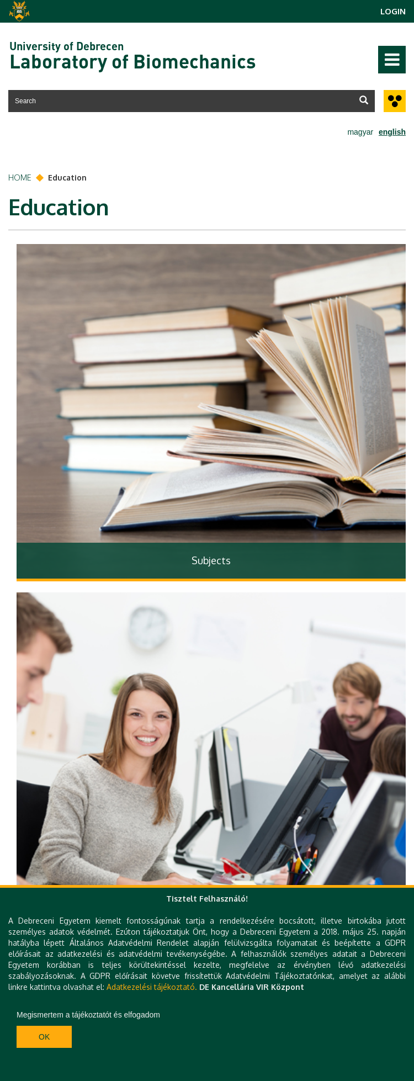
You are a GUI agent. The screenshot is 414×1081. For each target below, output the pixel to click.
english (392, 132)
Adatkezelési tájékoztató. (152, 987)
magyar (360, 132)
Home (19, 177)
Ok (44, 1036)
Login (393, 11)
